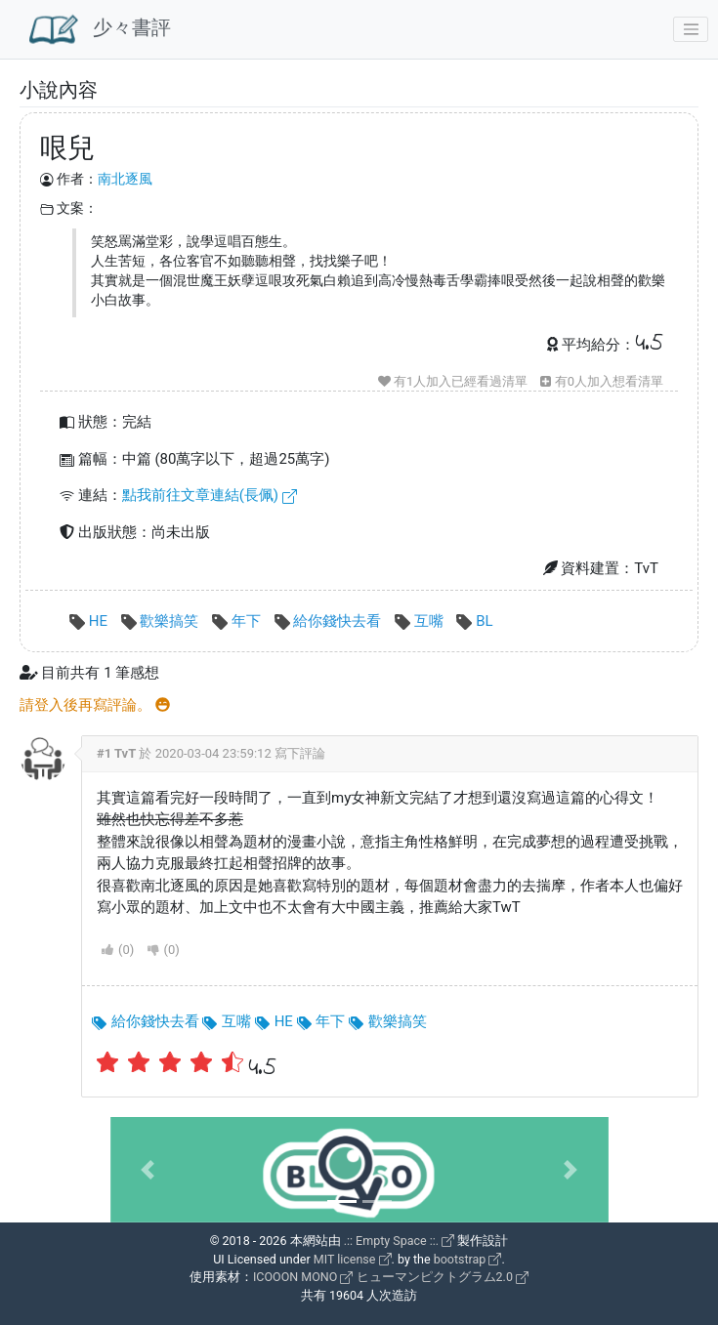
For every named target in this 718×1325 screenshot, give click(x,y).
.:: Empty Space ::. (399, 1240)
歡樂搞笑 (161, 621)
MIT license (353, 1259)
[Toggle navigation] (690, 29)
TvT (125, 753)
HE (90, 621)
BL (474, 621)
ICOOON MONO (303, 1276)
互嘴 (420, 621)
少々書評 (100, 29)
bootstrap (468, 1259)
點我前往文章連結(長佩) (209, 495)
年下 (238, 621)
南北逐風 (125, 178)
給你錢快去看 (330, 621)
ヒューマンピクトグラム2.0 (442, 1276)
